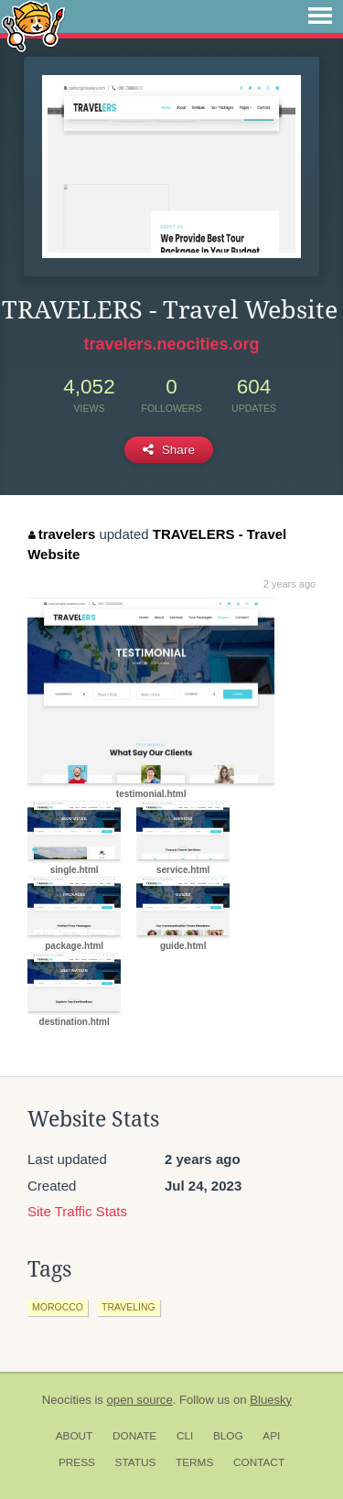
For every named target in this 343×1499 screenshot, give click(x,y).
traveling (128, 1306)
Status (135, 1462)
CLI (185, 1435)
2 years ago (289, 583)
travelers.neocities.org (171, 344)
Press (77, 1462)
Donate (134, 1435)
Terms (194, 1462)
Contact (258, 1462)
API (271, 1435)
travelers (61, 534)
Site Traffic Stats (77, 1211)
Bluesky (271, 1400)
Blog (228, 1435)
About (74, 1435)
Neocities (66, 1400)
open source (140, 1400)
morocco (57, 1306)
